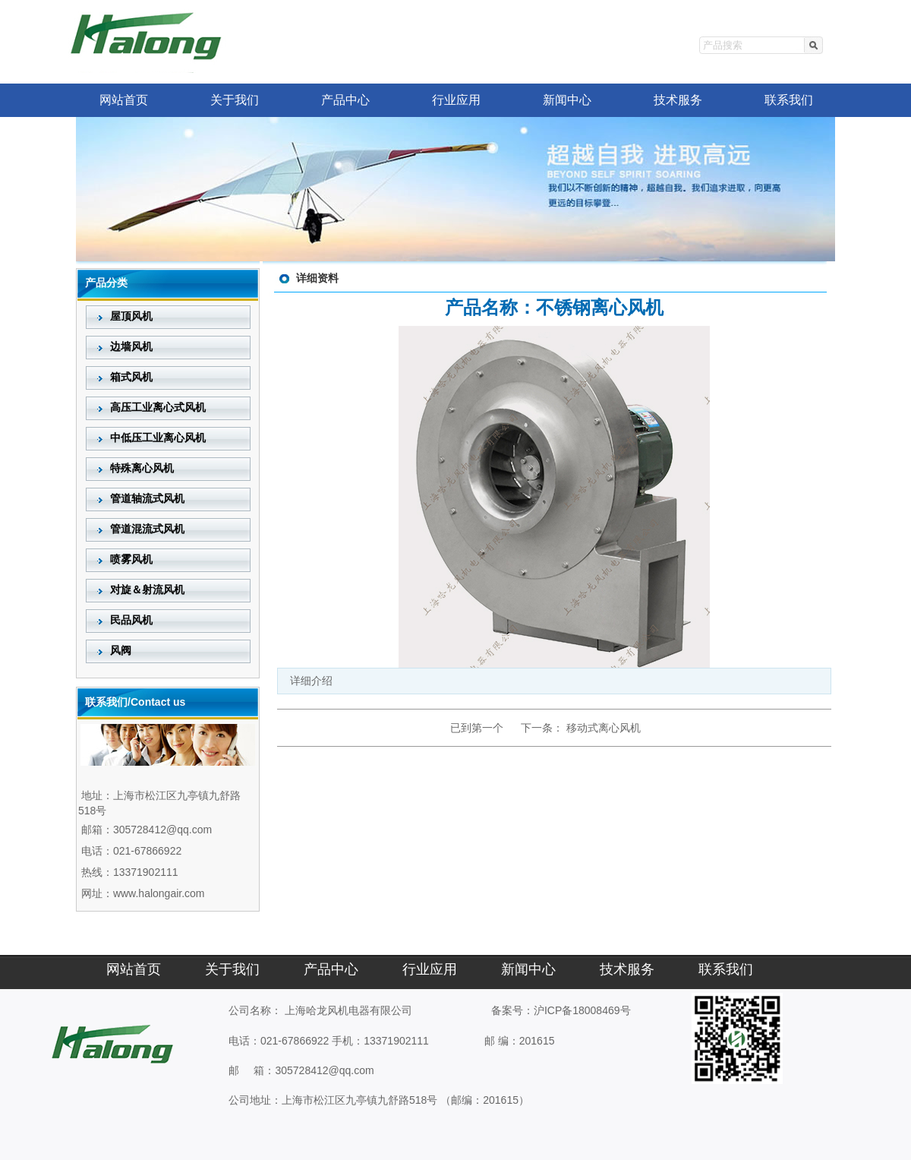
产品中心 (345, 99)
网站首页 (123, 99)
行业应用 (456, 99)
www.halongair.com (159, 893)
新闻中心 (567, 99)
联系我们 (788, 99)
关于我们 (234, 99)
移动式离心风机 (603, 728)
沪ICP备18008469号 (582, 1010)
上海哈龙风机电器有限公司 (348, 1010)
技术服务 (678, 99)
